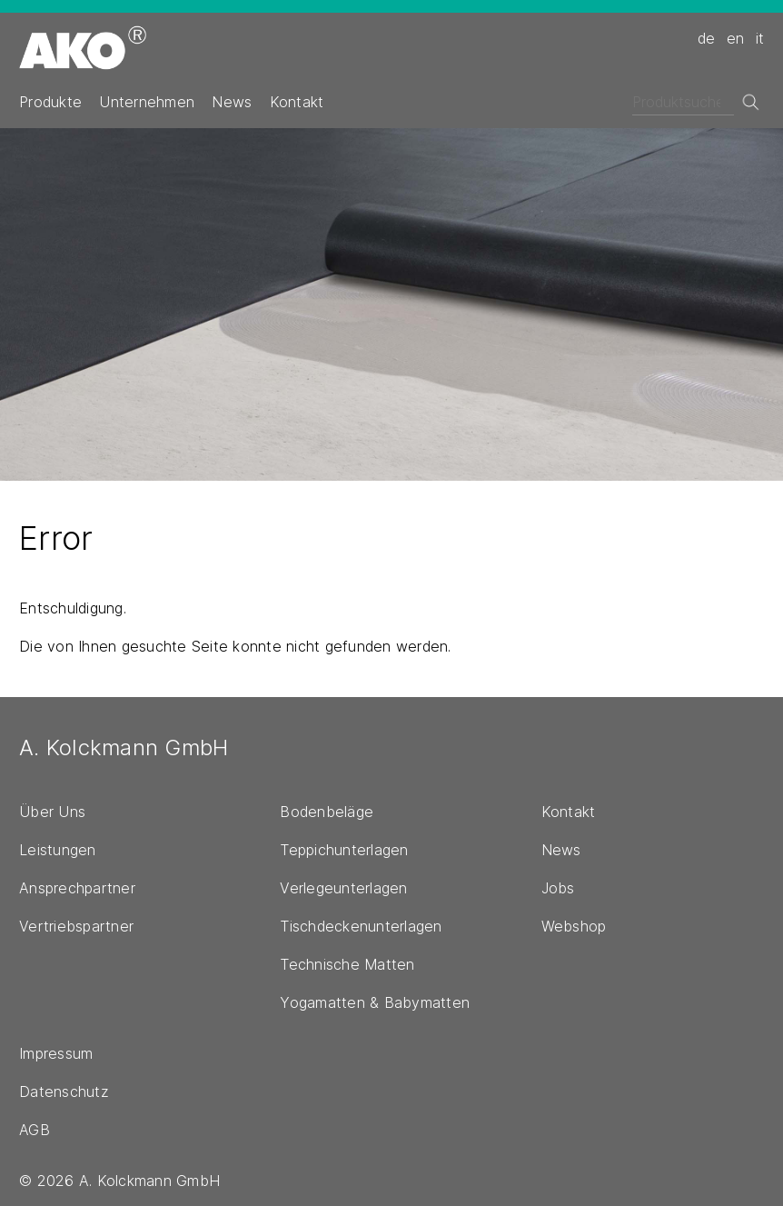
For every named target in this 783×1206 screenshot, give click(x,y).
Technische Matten (347, 964)
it (760, 38)
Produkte (50, 102)
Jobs (558, 888)
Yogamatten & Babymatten (375, 1002)
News (232, 102)
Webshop (574, 926)
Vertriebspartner (76, 926)
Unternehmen (146, 102)
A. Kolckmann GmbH (123, 747)
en (736, 38)
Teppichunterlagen (344, 850)
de (707, 38)
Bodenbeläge (326, 811)
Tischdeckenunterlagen (360, 926)
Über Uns (52, 811)
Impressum (56, 1053)
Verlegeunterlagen (343, 888)
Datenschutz (64, 1091)
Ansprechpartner (77, 888)
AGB (34, 1130)
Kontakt (297, 102)
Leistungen (57, 850)
